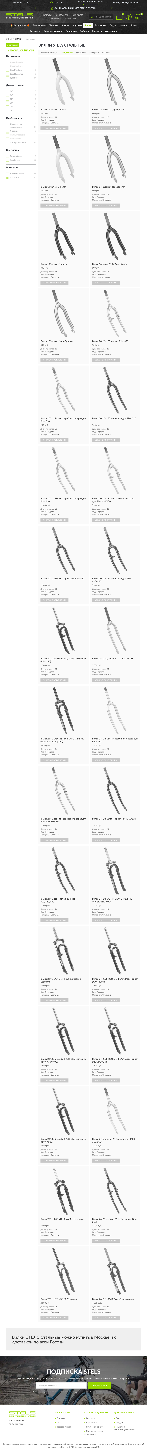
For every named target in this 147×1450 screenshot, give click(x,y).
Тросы (134, 25)
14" (11, 91)
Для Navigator (16, 74)
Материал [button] (12, 167)
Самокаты (35, 31)
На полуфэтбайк (17, 135)
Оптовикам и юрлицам (69, 15)
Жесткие (14, 131)
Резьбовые (15, 160)
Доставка (61, 1418)
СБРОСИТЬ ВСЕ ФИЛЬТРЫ (21, 50)
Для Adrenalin (16, 62)
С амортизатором (18, 143)
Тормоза (53, 25)
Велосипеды (39, 25)
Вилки (88, 25)
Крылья (65, 25)
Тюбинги (84, 31)
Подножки (71, 31)
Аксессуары (111, 31)
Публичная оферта (95, 1427)
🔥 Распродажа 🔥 (20, 25)
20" (11, 103)
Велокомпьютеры (53, 31)
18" (11, 99)
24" (11, 107)
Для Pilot (14, 78)
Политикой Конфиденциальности (74, 1392)
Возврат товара (64, 1427)
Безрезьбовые (16, 156)
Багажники (100, 25)
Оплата (60, 1423)
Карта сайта (91, 1423)
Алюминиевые (17, 174)
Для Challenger (16, 66)
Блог (118, 1418)
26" (11, 111)
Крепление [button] (13, 150)
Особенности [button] (14, 118)
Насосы (123, 25)
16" (11, 95)
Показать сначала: (49, 53)
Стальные (14, 178)
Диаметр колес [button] (15, 85)
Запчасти (97, 31)
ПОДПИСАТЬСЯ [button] (99, 1386)
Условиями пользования (99, 1392)
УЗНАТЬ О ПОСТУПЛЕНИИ (54, 128)
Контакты (70, 19)
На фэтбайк (15, 139)
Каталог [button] (48, 15)
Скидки (119, 1423)
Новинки (56, 19)
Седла (113, 25)
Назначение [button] (13, 56)
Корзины (77, 25)
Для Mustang (16, 70)
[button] (91, 4)
